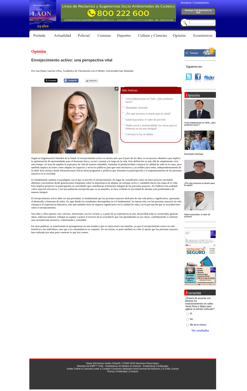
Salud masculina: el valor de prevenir (146, 119)
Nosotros (186, 2)
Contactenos (201, 2)
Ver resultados (200, 330)
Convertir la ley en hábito (139, 134)
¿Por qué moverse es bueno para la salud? (148, 113)
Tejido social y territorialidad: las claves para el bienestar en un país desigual (151, 127)
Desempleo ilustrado (137, 107)
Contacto (133, 371)
